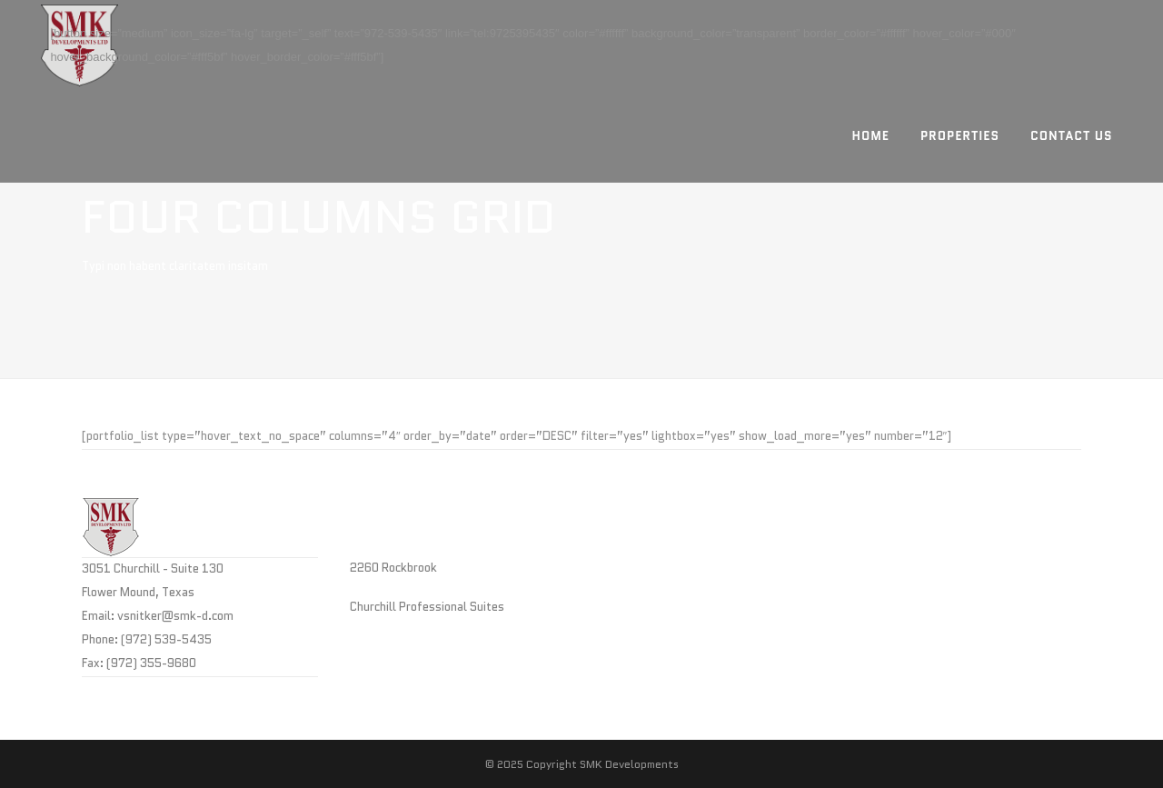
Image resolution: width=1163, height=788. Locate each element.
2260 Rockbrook (393, 567)
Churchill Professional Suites (427, 606)
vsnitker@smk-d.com (175, 615)
